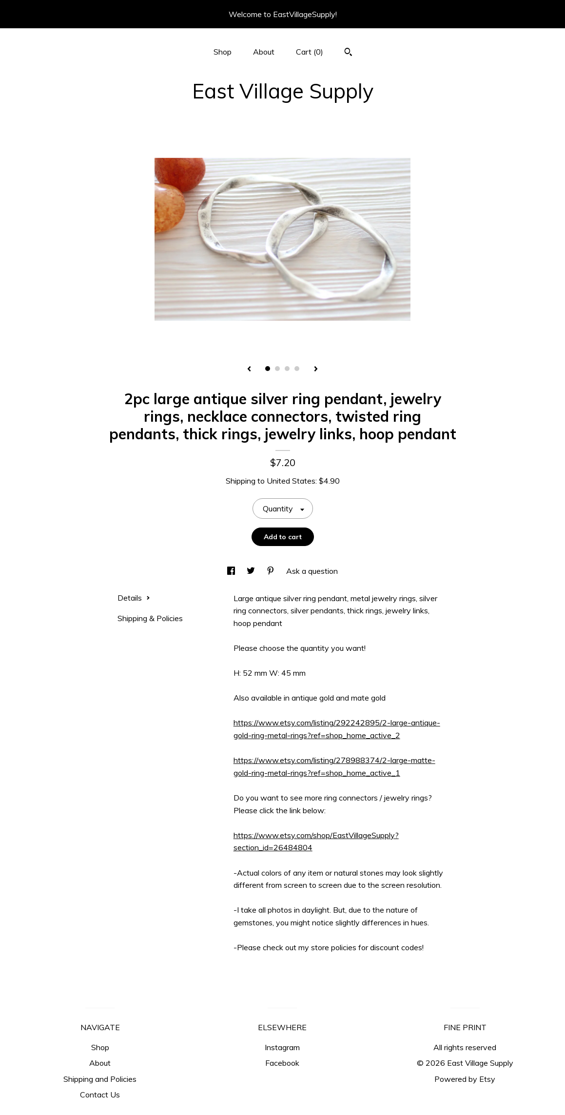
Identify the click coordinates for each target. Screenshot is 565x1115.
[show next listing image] (315, 369)
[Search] (348, 53)
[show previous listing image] (249, 369)
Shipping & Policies (150, 618)
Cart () (309, 52)
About (263, 52)
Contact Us (100, 1094)
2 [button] (277, 368)
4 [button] (296, 368)
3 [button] (287, 368)
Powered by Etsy (464, 1079)
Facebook (282, 1063)
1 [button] (267, 368)
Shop (223, 52)
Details (133, 598)
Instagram (282, 1047)
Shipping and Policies (99, 1079)
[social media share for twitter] (252, 571)
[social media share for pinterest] (271, 571)
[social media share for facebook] (232, 571)
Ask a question (312, 571)
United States (291, 481)
